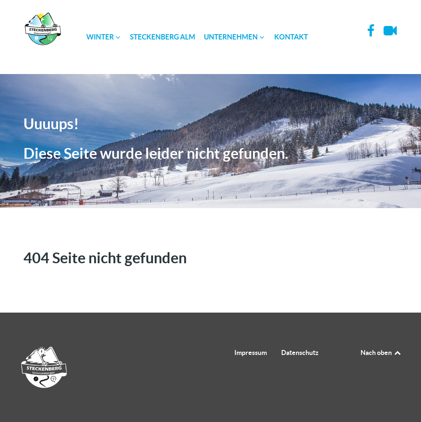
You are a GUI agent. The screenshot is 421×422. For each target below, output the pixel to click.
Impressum (250, 352)
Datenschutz (300, 352)
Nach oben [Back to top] (381, 352)
